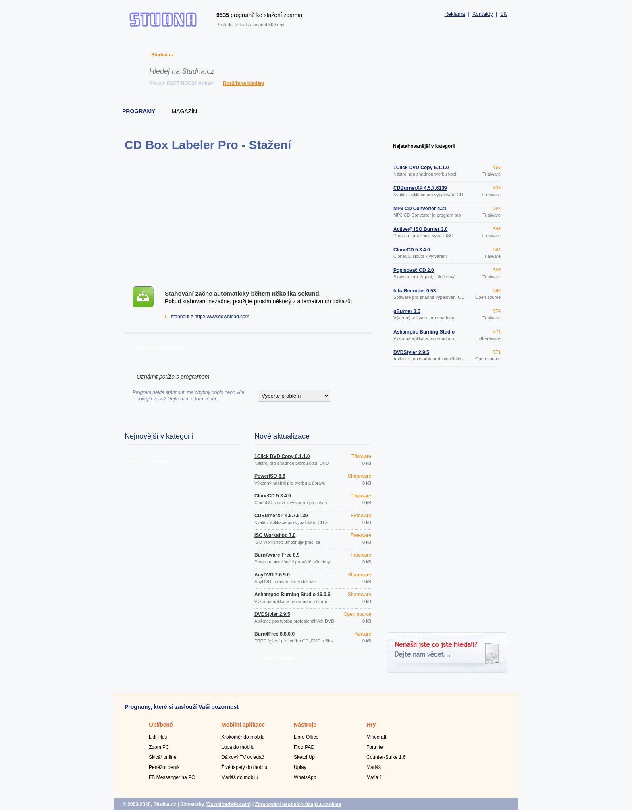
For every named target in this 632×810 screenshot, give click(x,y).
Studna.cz (162, 55)
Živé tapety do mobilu (244, 767)
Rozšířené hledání (243, 83)
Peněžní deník (164, 767)
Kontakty (482, 14)
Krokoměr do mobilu (242, 737)
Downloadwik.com (228, 804)
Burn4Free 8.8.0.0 (274, 634)
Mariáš (373, 767)
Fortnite (374, 747)
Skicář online (163, 757)
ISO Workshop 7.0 (274, 535)
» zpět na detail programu (160, 347)
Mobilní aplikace (243, 724)
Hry (371, 724)
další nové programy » (153, 460)
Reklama (454, 14)
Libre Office (306, 737)
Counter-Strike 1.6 (385, 757)
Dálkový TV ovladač (242, 757)
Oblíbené (161, 724)
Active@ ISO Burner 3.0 (420, 229)
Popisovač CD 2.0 (413, 270)
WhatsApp (305, 777)
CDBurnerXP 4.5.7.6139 (281, 515)
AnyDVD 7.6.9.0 (272, 575)
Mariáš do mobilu (239, 777)
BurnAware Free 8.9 (277, 555)
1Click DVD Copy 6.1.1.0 (282, 456)
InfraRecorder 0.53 (414, 291)
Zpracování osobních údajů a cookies (298, 804)
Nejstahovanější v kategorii (424, 146)
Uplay (300, 767)
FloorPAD (304, 747)
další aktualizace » (283, 658)
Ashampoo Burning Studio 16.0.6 (292, 594)
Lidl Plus (158, 737)
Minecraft (376, 737)
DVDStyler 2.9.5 (272, 614)
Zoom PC (159, 747)
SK (503, 14)
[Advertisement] (248, 212)
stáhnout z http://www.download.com (210, 316)
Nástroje (305, 724)
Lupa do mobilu (237, 747)
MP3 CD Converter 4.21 (420, 208)
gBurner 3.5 (406, 311)
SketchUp (304, 757)
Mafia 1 (374, 777)
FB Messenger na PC (172, 777)
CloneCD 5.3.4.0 (272, 496)
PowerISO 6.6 (269, 476)
